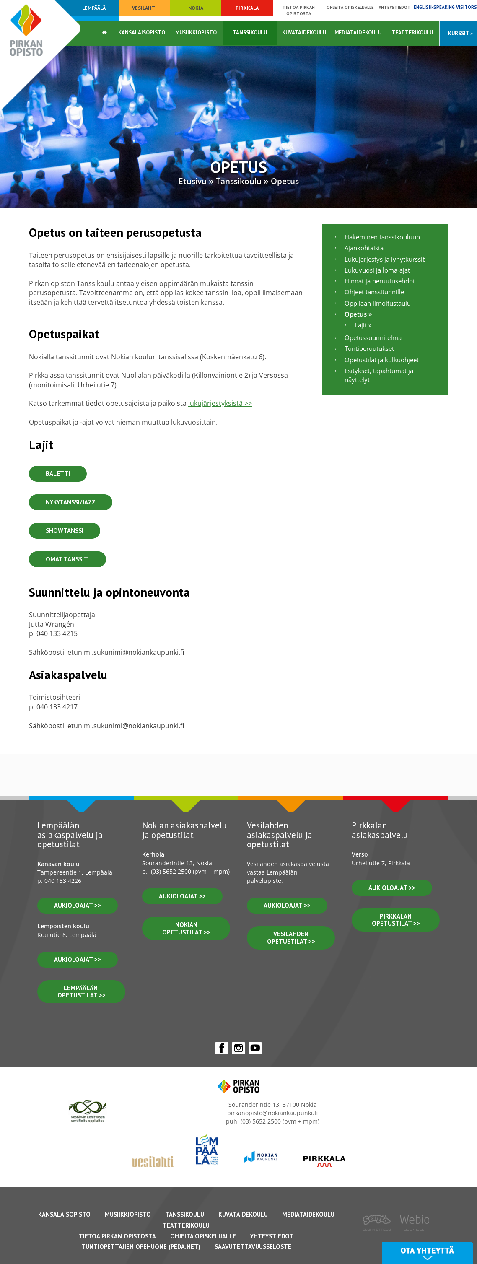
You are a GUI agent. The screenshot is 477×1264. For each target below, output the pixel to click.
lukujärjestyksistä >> (220, 403)
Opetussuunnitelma (373, 337)
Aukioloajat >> (182, 896)
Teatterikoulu (412, 32)
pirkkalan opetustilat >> (396, 920)
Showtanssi (64, 531)
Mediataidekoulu (357, 32)
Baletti (58, 474)
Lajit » (363, 325)
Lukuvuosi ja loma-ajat (377, 270)
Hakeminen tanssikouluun (382, 237)
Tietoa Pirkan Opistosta (117, 1236)
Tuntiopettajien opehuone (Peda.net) (140, 1247)
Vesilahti (144, 8)
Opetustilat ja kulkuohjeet (382, 360)
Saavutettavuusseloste (253, 1247)
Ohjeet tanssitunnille (374, 292)
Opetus (285, 181)
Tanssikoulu (250, 32)
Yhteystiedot (394, 7)
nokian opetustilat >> (186, 928)
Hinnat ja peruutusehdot (380, 281)
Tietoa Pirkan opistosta (299, 10)
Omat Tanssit (67, 559)
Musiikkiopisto (196, 32)
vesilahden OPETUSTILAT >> (291, 937)
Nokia (195, 8)
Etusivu (193, 181)
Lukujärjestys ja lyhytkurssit (385, 259)
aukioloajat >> (77, 905)
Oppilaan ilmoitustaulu (378, 303)
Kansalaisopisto (141, 32)
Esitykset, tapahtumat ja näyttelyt (379, 375)
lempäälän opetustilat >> (81, 991)
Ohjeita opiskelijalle (350, 7)
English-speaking (445, 7)
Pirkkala (247, 8)
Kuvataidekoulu (304, 32)
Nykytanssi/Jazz (71, 502)
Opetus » (358, 314)
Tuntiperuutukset (369, 348)
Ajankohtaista (364, 248)
